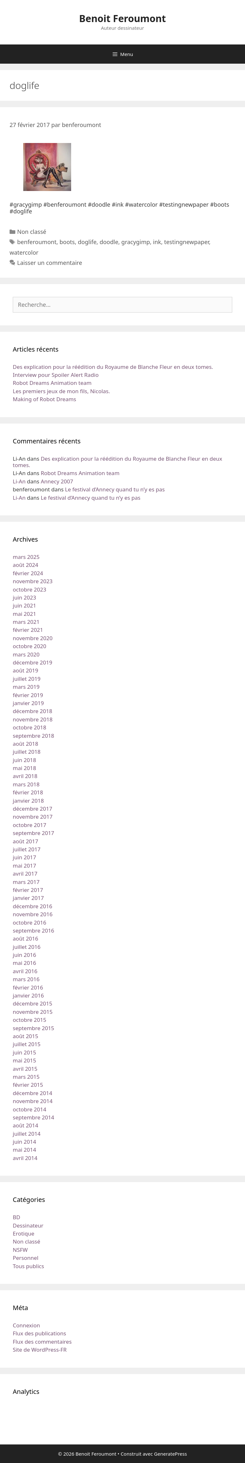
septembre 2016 (33, 930)
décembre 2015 (32, 1003)
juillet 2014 (27, 1133)
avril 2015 (25, 1068)
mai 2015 (24, 1060)
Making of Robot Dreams (44, 399)
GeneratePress (170, 1454)
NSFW (20, 1249)
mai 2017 (24, 865)
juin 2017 (24, 857)
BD (16, 1217)
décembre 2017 (32, 808)
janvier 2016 (28, 995)
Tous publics (28, 1266)
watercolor (24, 252)
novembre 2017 (33, 816)
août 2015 (25, 1036)
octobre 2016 (29, 922)
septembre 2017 (33, 833)
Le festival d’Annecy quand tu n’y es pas (115, 489)
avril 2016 (25, 971)
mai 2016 (24, 962)
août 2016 (25, 938)
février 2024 (28, 573)
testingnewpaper (186, 242)
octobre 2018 (29, 727)
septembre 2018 (33, 735)
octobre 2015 (29, 1019)
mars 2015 (26, 1076)
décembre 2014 (32, 1093)
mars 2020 (26, 654)
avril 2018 (25, 776)
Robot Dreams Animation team (52, 382)
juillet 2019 (27, 678)
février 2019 (28, 695)
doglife (87, 242)
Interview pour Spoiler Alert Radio (56, 374)
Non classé (31, 231)
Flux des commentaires (42, 1341)
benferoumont (36, 242)
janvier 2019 (28, 703)
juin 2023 (24, 597)
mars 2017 (26, 882)
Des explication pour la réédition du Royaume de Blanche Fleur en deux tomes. (113, 366)
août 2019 (25, 670)
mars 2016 (26, 979)
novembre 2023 (33, 581)
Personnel (25, 1257)
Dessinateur (28, 1225)
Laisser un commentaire (49, 262)
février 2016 (28, 987)
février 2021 (28, 629)
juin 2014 (24, 1141)
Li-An (19, 481)
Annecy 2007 (57, 481)
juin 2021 (24, 605)
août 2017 (25, 841)
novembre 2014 (33, 1101)
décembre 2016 (32, 906)
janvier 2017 (28, 898)
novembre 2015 (33, 1011)
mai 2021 (24, 613)
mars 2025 (26, 557)
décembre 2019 (32, 662)
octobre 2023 (29, 589)
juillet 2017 (27, 849)
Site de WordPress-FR (40, 1349)
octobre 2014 (29, 1109)
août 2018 (25, 743)
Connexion (26, 1325)
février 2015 (28, 1084)
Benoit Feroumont (122, 18)
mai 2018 (24, 768)
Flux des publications (39, 1333)
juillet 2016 (27, 946)
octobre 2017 (29, 825)
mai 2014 (24, 1149)
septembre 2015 (33, 1028)
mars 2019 (26, 686)
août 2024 (25, 565)
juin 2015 (24, 1052)
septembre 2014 (33, 1117)
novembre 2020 (33, 638)
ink (157, 242)
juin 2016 (24, 954)
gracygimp (135, 242)
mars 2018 (26, 784)
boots (67, 242)
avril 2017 (25, 873)
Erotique (23, 1233)
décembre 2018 (32, 711)
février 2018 (28, 792)
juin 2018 (24, 760)
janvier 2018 (28, 800)
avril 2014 (25, 1158)
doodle (109, 242)
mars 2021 (26, 621)
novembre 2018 (33, 719)
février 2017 (28, 890)
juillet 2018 (27, 751)
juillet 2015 (27, 1044)
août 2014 (25, 1125)
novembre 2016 (33, 914)
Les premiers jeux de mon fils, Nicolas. (61, 391)
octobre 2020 (29, 646)
